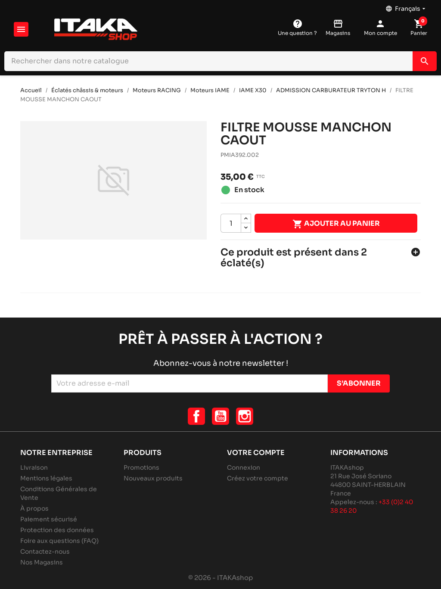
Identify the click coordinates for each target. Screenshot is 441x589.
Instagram (244, 416)
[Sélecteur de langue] (406, 6)
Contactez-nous (45, 551)
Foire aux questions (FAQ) (59, 541)
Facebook (196, 416)
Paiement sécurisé (48, 519)
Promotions (141, 467)
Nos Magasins (41, 562)
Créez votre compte (257, 478)
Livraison (34, 467)
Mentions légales (46, 478)
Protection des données (57, 530)
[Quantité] (230, 223)
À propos (34, 508)
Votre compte (256, 452)
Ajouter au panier (336, 224)
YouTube (220, 416)
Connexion (243, 467)
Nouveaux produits (153, 478)
